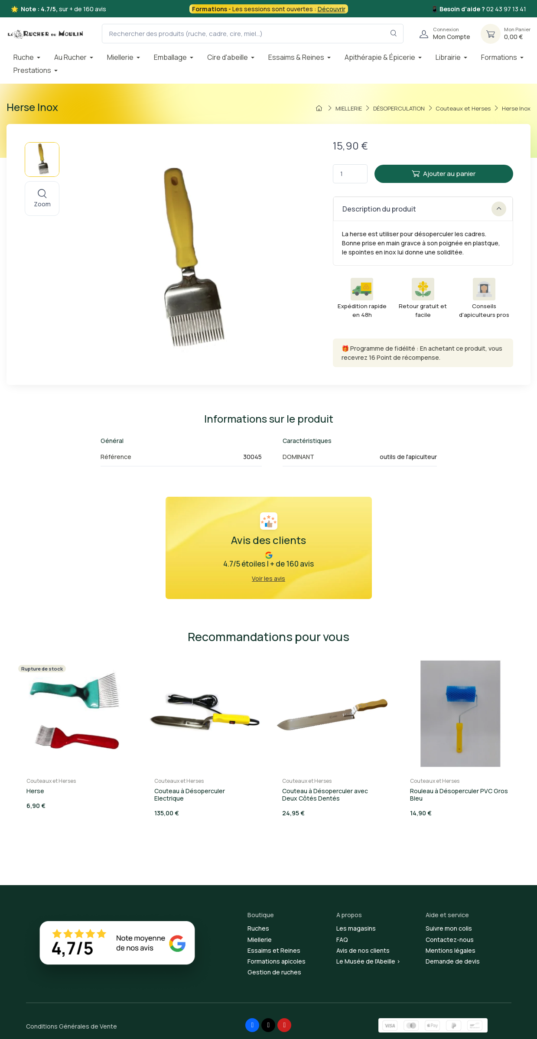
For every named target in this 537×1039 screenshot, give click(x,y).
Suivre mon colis (449, 928)
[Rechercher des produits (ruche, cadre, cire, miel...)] (253, 33)
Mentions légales (450, 950)
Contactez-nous (450, 939)
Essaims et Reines (273, 950)
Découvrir (331, 9)
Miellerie (259, 939)
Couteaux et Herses (51, 781)
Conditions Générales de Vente (71, 1026)
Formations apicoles (276, 961)
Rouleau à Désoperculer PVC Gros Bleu (459, 794)
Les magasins (356, 928)
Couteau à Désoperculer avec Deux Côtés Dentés (325, 794)
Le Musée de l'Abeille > (368, 961)
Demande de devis (453, 961)
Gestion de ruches (274, 972)
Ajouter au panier (443, 173)
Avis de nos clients (363, 950)
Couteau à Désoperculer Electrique (189, 794)
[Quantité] (350, 174)
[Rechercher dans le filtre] (394, 33)
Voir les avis (268, 578)
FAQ (342, 939)
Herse (35, 791)
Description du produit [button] (424, 209)
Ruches (258, 928)
